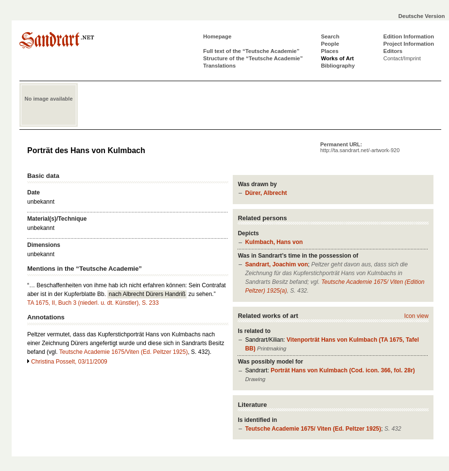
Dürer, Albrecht (266, 193)
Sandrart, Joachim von (276, 264)
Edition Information (408, 36)
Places (329, 51)
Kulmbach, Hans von (274, 242)
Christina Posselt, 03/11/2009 (69, 361)
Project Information (408, 44)
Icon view (416, 316)
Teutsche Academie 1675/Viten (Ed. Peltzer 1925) (123, 352)
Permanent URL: (359, 147)
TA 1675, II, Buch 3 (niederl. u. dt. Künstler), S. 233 (93, 302)
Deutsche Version (421, 16)
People (330, 44)
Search (330, 36)
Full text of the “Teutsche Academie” (251, 51)
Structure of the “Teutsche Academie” (253, 58)
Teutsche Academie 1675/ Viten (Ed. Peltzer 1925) (313, 428)
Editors (392, 51)
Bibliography (338, 66)
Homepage (217, 36)
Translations (219, 66)
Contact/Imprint (402, 58)
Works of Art (337, 58)
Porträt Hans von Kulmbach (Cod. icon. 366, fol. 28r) (343, 370)
